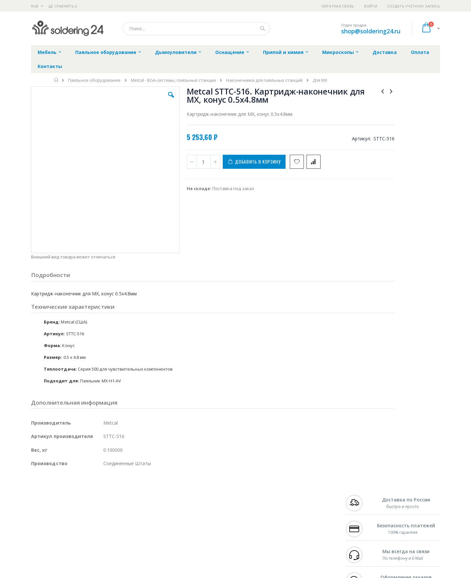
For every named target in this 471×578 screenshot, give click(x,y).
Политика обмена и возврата (202, 502)
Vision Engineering (49, 521)
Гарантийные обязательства (201, 489)
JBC (68, 489)
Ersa (54, 489)
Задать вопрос (186, 534)
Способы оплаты (292, 515)
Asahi (101, 508)
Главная (56, 80)
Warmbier (62, 534)
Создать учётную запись (413, 6)
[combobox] (196, 28)
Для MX (320, 80)
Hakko (37, 489)
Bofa (36, 496)
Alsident (121, 489)
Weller (100, 489)
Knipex (63, 547)
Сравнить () (62, 6)
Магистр (129, 496)
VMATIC (108, 534)
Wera (82, 547)
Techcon (86, 534)
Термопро (104, 496)
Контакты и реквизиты (299, 489)
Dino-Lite (82, 521)
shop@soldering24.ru (370, 31)
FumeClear (57, 496)
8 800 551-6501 (362, 508)
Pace (82, 489)
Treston (38, 534)
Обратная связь (337, 6)
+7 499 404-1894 (360, 489)
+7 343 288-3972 (360, 502)
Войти (370, 6)
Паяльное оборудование (94, 80)
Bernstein (40, 547)
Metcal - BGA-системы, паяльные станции (173, 80)
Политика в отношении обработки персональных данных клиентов (207, 518)
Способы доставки (294, 502)
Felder (84, 508)
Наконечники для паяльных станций (264, 80)
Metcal (80, 496)
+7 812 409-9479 (360, 496)
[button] (148, 100)
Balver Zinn (42, 508)
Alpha (65, 508)
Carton (104, 521)
